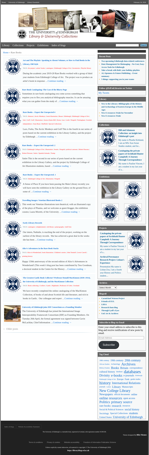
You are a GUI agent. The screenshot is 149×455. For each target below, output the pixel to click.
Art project (31, 68)
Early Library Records (32, 223)
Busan (61, 116)
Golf (32, 120)
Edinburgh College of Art (62, 68)
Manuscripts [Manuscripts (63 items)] (127, 387)
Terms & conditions (36, 442)
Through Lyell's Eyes (110, 310)
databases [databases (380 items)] (132, 372)
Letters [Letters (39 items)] (108, 387)
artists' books (40, 68)
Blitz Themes (142, 435)
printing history (27, 256)
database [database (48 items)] (119, 372)
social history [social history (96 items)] (132, 409)
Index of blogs (58, 45)
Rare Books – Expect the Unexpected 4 (39, 112)
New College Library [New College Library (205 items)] (115, 391)
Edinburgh (67, 116)
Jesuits (56, 149)
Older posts (10, 328)
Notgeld (73, 120)
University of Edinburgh (16, 2)
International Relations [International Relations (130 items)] (126, 383)
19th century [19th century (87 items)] (116, 360)
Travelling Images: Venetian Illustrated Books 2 (42, 200)
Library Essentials (33, 2)
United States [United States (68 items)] (105, 417)
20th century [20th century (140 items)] (133, 360)
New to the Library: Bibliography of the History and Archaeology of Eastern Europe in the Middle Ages (122, 107)
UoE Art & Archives (109, 313)
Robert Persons (27, 153)
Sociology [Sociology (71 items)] (104, 413)
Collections (18, 45)
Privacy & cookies (53, 442)
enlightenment (41, 227)
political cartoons (71, 149)
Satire (36, 153)
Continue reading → (57, 81)
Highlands (55, 285)
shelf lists (68, 227)
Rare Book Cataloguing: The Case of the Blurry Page (44, 90)
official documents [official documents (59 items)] (122, 394)
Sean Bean (36, 124)
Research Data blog (109, 307)
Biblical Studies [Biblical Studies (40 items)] (104, 368)
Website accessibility (71, 442)
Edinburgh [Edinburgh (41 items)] (138, 375)
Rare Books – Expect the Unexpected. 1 (39, 175)
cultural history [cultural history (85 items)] (107, 371)
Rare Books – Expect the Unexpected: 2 (38, 145)
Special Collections (55, 124)
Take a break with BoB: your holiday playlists (120, 70)
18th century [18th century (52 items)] (104, 360)
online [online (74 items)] (134, 394)
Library (6, 45)
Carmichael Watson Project (112, 298)
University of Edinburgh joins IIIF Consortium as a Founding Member (52, 307)
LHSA (104, 304)
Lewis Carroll (81, 252)
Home (4, 2)
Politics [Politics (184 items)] (104, 402)
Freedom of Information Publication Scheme (100, 442)
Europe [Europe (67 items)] (120, 379)
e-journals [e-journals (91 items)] (128, 375)
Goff (28, 120)
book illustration (51, 116)
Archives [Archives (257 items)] (128, 364)
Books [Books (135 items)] (115, 368)
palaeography (59, 227)
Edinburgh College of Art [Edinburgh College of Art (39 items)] (107, 379)
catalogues (49, 68)
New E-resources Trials (111, 116)
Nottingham (81, 120)
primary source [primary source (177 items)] (121, 402)
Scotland (76, 285)
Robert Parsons (84, 149)
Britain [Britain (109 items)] (124, 368)
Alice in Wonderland (34, 252)
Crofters (42, 285)
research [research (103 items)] (116, 405)
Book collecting (33, 285)
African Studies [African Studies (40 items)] (104, 364)
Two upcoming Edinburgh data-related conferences (122, 61)
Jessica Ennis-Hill (50, 120)
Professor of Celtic (66, 285)
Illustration (39, 120)
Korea (59, 120)
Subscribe (109, 344)
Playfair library (86, 68)
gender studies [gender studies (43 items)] (136, 379)
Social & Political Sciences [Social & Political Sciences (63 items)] (111, 409)
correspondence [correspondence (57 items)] (135, 368)
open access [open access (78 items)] (129, 398)
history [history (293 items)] (105, 383)
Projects (30, 45)
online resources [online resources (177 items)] (110, 398)
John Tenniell (71, 252)
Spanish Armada (44, 153)
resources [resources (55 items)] (126, 406)
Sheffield (44, 124)
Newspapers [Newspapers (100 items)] (106, 394)
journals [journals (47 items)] (102, 387)
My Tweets (103, 93)
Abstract (30, 116)
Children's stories (60, 252)
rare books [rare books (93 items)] (105, 405)
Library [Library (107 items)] (116, 386)
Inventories (76, 68)
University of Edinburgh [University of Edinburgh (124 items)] (128, 417)
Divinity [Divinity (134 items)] (104, 375)
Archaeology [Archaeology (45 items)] (115, 364)
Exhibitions (43, 45)
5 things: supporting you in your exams (117, 79)
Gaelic (48, 285)
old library (50, 227)
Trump (53, 153)
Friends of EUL (108, 301)
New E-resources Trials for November (117, 113)
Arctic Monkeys (39, 116)
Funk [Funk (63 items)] (127, 379)
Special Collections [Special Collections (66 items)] (119, 413)
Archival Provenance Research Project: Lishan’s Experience (112, 260)
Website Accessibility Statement (29, 427)
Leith (67, 120)
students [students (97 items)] (133, 413)
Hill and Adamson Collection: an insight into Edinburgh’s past (130, 133)
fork (24, 120)
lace (63, 120)
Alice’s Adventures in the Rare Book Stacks (40, 248)
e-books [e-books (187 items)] (116, 375)
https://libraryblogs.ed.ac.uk (78, 450)
